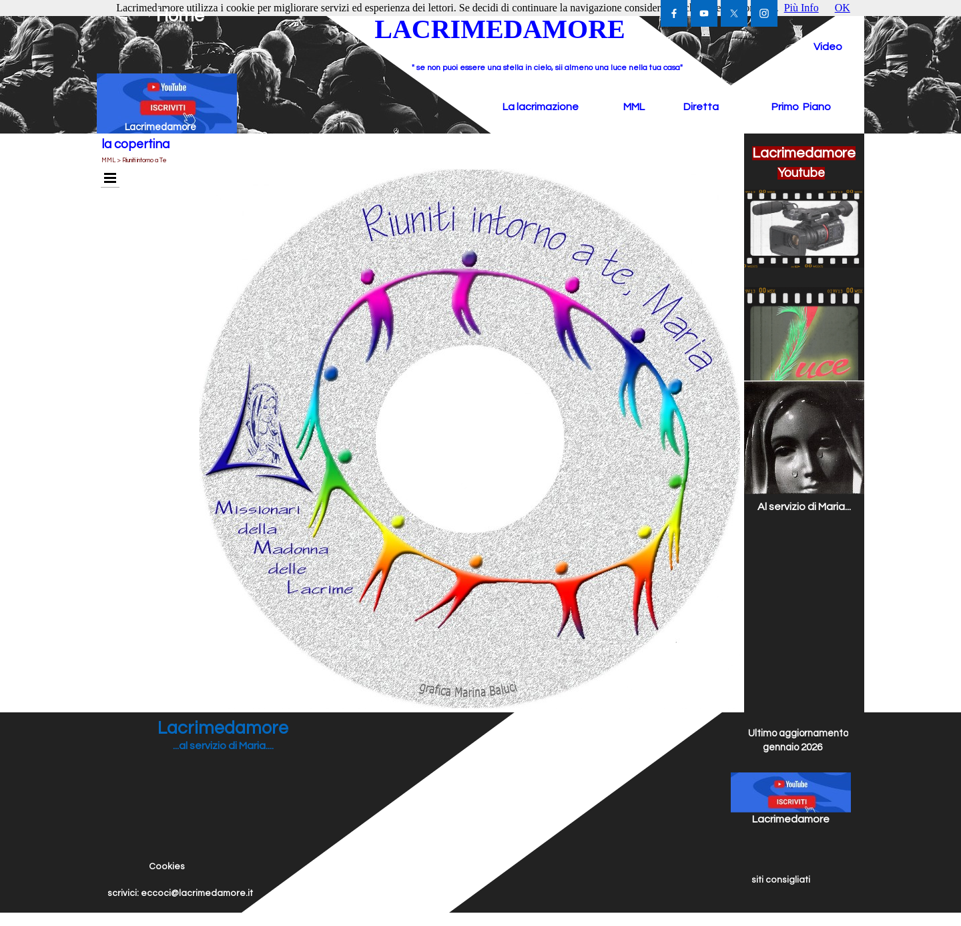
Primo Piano (801, 106)
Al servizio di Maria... (804, 506)
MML (634, 106)
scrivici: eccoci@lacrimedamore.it (180, 893)
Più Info (801, 7)
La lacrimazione (541, 106)
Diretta (701, 106)
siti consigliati (780, 880)
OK (842, 7)
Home (180, 16)
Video (828, 46)
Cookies (167, 866)
